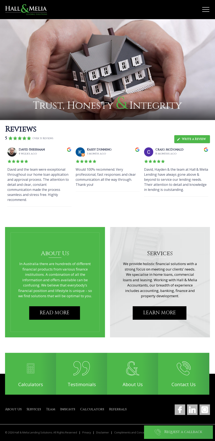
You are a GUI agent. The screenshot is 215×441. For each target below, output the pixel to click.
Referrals (118, 409)
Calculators (92, 409)
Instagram (204, 409)
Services (34, 409)
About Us (13, 409)
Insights (67, 409)
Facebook (180, 409)
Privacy (86, 432)
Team (50, 409)
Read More (54, 312)
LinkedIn (192, 409)
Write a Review (191, 139)
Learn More (159, 312)
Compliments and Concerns (131, 432)
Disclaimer (102, 432)
